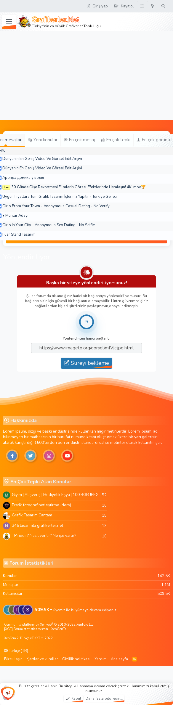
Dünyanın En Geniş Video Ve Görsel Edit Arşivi (42, 158)
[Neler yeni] (152, 6)
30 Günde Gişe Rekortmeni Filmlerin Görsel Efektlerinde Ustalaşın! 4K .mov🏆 (78, 187)
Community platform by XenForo (49, 624)
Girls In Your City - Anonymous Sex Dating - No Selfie (48, 225)
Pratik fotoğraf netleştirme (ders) (41, 505)
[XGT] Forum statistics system (35, 629)
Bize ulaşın (13, 659)
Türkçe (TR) (16, 650)
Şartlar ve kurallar (42, 659)
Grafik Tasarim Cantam (32, 515)
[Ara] (163, 6)
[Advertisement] (86, 75)
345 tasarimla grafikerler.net (37, 525)
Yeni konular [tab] (42, 140)
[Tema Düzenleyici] (142, 6)
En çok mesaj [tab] (79, 140)
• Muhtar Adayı (15, 215)
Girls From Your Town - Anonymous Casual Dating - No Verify (56, 206)
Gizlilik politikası (76, 659)
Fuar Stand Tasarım (19, 234)
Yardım (101, 659)
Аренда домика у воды (23, 177)
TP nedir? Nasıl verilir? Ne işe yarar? (44, 535)
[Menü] (9, 22)
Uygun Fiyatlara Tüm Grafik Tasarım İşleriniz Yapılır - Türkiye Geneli (59, 196)
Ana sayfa (119, 659)
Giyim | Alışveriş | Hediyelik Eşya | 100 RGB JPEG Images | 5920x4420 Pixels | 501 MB (57, 494)
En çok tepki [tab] (115, 140)
